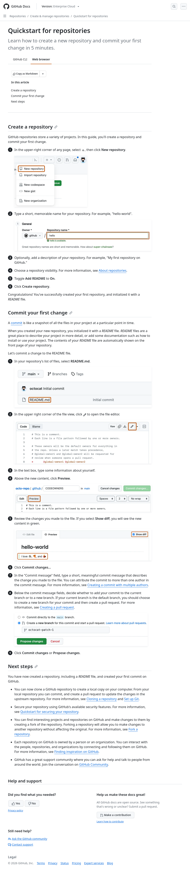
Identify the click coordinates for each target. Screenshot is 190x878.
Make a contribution (115, 815)
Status (65, 863)
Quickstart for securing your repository (49, 711)
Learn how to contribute (110, 821)
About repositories (112, 270)
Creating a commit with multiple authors (117, 585)
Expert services (94, 863)
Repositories (18, 16)
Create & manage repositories (49, 16)
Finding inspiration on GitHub (76, 751)
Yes (16, 803)
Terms (41, 863)
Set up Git (131, 699)
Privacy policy (15, 810)
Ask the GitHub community (27, 839)
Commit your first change (40, 312)
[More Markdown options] (42, 74)
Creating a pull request (57, 607)
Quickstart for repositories (90, 16)
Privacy (52, 863)
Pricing (76, 863)
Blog (110, 863)
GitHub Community (93, 764)
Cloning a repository (102, 699)
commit (16, 323)
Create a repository (32, 126)
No (32, 803)
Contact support (20, 844)
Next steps (23, 666)
